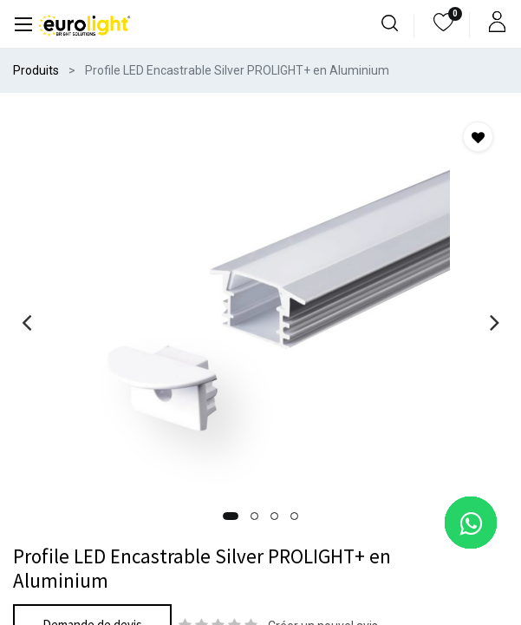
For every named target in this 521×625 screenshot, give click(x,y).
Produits (36, 70)
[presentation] (26, 322)
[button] (230, 516)
